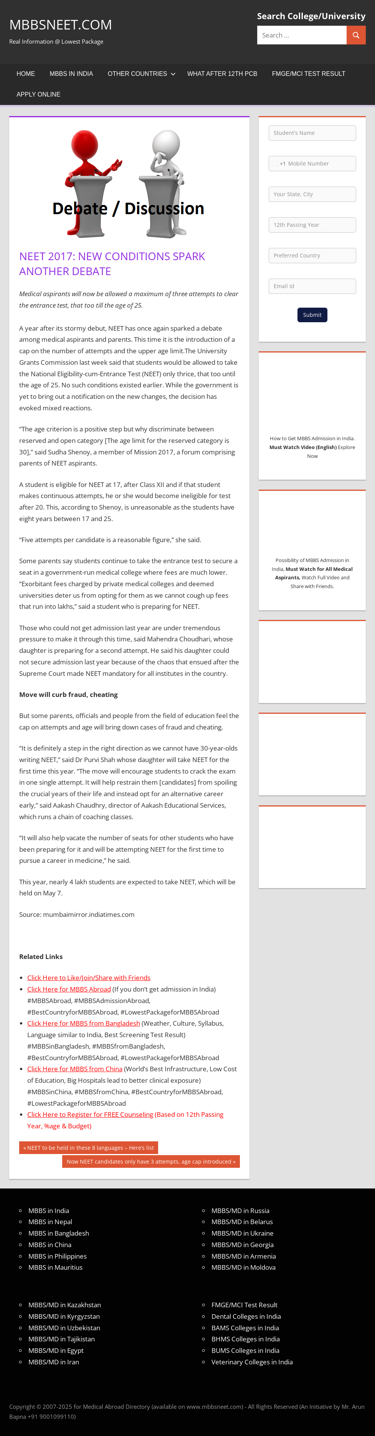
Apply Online (38, 94)
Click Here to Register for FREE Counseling (90, 1114)
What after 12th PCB (222, 73)
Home (26, 73)
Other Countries (142, 73)
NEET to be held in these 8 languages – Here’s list (90, 1148)
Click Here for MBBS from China (74, 1068)
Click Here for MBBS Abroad (69, 989)
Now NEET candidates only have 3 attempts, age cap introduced (148, 1162)
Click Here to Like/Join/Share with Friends (88, 977)
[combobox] (277, 163)
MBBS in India (71, 73)
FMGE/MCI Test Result (308, 73)
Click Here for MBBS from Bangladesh (83, 1023)
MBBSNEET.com (62, 24)
